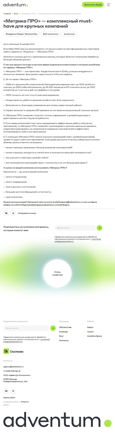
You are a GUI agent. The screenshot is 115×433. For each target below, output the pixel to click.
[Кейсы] (90, 327)
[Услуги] (90, 332)
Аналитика (69, 34)
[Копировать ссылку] (27, 213)
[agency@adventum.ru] (13, 367)
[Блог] (16, 14)
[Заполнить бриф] (93, 4)
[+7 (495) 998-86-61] (11, 371)
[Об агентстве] (65, 327)
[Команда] (63, 332)
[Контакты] (63, 340)
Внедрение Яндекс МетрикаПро (22, 34)
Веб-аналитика (50, 34)
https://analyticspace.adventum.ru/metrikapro (45, 204)
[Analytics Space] (94, 336)
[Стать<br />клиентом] (57, 273)
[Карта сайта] (29, 398)
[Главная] (7, 14)
